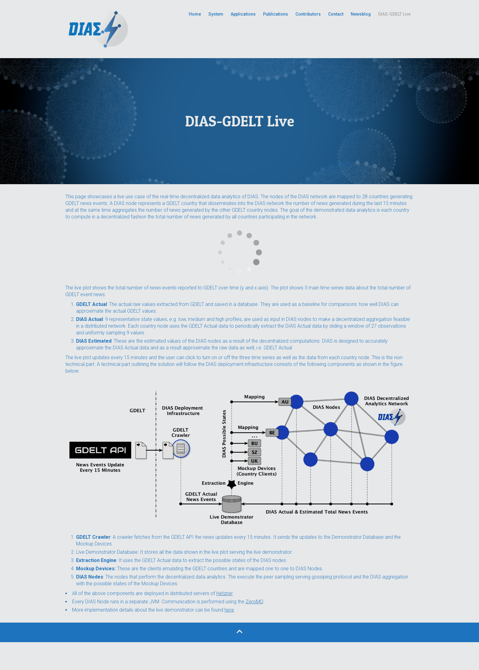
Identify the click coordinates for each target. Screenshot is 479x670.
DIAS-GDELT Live (394, 14)
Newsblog (361, 14)
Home (195, 14)
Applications (243, 14)
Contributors (308, 14)
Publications (275, 14)
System (215, 14)
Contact (335, 14)
